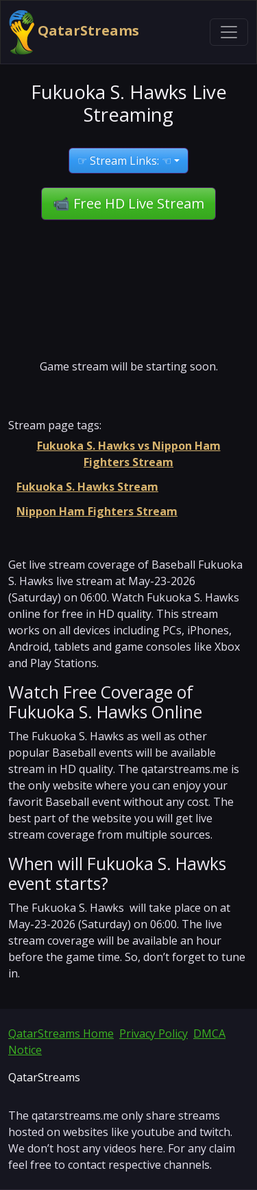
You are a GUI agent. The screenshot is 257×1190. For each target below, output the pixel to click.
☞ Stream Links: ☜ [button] (124, 160)
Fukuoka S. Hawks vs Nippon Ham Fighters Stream (129, 454)
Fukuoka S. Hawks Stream (87, 486)
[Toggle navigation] (229, 32)
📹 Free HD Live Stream (128, 203)
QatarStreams (74, 32)
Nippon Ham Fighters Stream (97, 511)
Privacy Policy (153, 1033)
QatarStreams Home (61, 1033)
